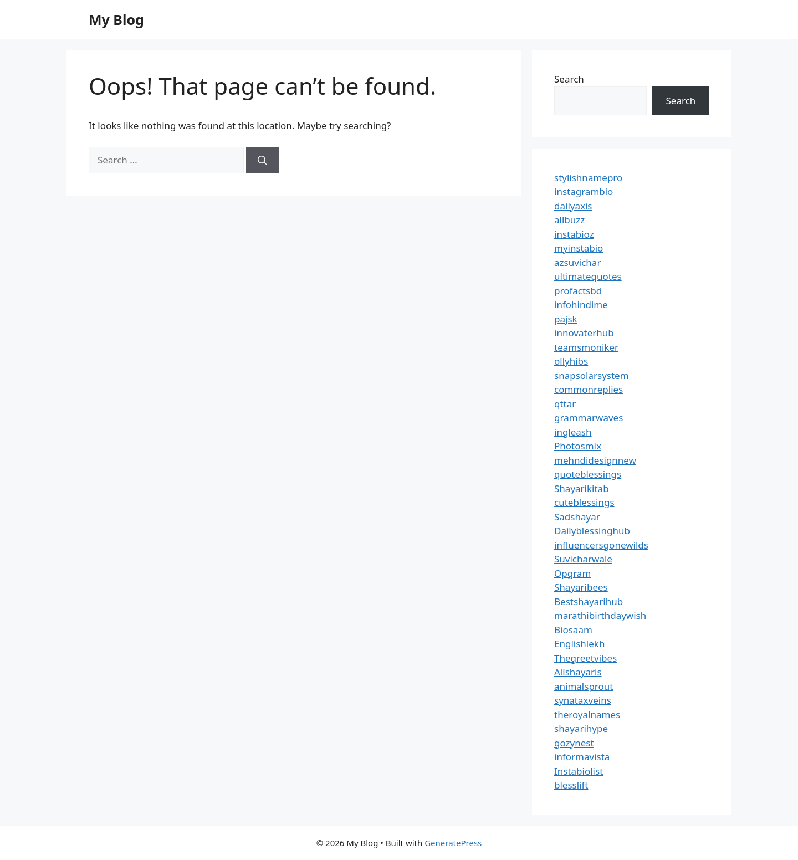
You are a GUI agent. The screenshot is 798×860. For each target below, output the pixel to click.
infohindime (581, 304)
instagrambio (583, 191)
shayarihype (581, 728)
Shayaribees (581, 587)
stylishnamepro (588, 177)
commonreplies (588, 389)
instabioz (574, 234)
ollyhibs (571, 361)
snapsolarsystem (591, 375)
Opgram (572, 573)
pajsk (565, 319)
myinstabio (578, 248)
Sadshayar (577, 516)
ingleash (573, 432)
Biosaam (573, 629)
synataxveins (582, 700)
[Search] (262, 160)
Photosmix (577, 445)
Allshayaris (578, 672)
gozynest (574, 742)
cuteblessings (584, 502)
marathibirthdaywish (600, 615)
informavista (582, 756)
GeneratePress (453, 842)
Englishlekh (579, 643)
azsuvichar (577, 262)
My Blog (116, 19)
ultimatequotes (588, 276)
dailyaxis (573, 205)
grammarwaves (588, 417)
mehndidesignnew (595, 460)
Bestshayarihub (588, 601)
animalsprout (583, 686)
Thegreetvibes (585, 658)
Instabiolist (578, 771)
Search (569, 79)
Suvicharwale (583, 558)
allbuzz (569, 219)
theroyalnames (587, 714)
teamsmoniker (586, 347)
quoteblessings (587, 474)
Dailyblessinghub (592, 530)
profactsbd (578, 290)
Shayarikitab (581, 488)
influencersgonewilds (601, 545)
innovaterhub (584, 332)
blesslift (571, 785)
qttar (565, 403)
